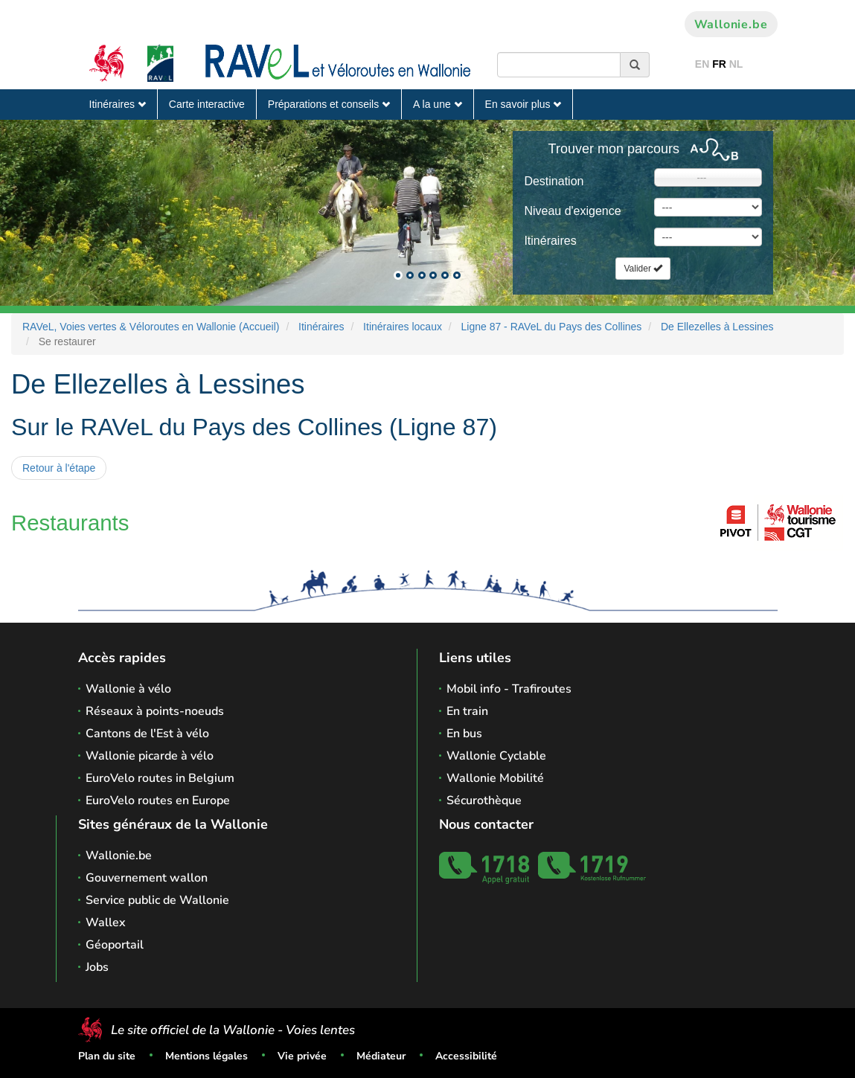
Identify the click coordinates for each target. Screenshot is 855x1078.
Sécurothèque (484, 800)
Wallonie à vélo (128, 688)
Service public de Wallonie (157, 900)
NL (736, 64)
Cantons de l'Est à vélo (147, 733)
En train (467, 711)
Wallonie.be (731, 24)
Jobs (97, 967)
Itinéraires (117, 104)
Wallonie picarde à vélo (150, 755)
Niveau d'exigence (572, 211)
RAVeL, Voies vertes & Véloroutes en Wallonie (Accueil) (151, 327)
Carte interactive (207, 104)
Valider (643, 268)
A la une (437, 104)
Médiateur (381, 1056)
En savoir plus (523, 104)
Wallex (106, 922)
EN (702, 64)
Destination (553, 181)
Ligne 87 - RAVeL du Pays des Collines (551, 327)
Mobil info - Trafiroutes (508, 688)
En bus (464, 733)
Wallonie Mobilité (495, 778)
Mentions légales (206, 1056)
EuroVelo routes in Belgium (160, 778)
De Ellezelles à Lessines (717, 327)
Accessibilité (466, 1056)
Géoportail (115, 944)
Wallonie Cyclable (496, 755)
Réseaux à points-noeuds (155, 711)
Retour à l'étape (58, 468)
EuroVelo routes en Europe (158, 800)
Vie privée (302, 1056)
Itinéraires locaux (402, 327)
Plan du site (106, 1056)
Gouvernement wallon (147, 877)
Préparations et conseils (329, 104)
